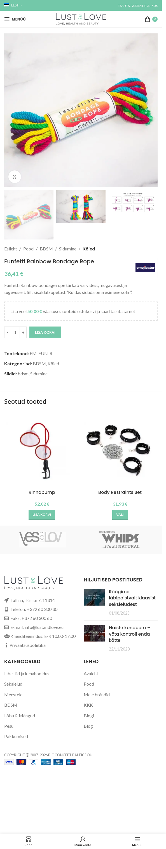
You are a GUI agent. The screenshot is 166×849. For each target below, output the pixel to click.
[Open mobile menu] (15, 19)
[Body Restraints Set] (120, 449)
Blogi (89, 715)
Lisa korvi (45, 332)
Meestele (13, 694)
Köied (89, 248)
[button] (42, 515)
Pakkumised (16, 736)
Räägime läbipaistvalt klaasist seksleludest (132, 598)
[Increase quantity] (23, 332)
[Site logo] (81, 18)
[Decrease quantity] (7, 332)
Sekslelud (13, 683)
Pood (28, 248)
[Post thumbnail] (94, 602)
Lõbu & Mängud (19, 715)
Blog (88, 726)
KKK (88, 705)
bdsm (23, 373)
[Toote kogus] (15, 332)
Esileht (10, 248)
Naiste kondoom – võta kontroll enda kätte (129, 633)
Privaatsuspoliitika (28, 645)
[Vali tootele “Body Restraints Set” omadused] (120, 515)
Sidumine (67, 248)
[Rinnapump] (42, 449)
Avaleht (91, 673)
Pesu (8, 726)
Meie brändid (97, 694)
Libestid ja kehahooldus (26, 673)
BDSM (46, 248)
